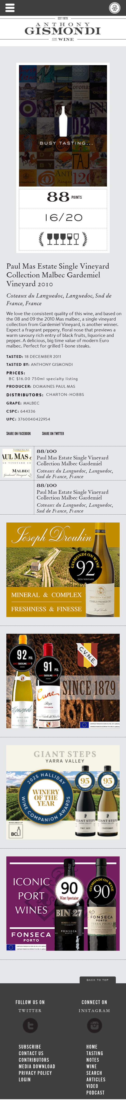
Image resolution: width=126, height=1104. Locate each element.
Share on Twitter (53, 433)
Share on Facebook (18, 433)
